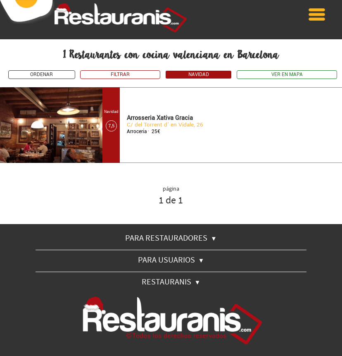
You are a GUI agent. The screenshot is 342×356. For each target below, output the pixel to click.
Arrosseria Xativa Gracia (160, 118)
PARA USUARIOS (171, 259)
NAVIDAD (198, 74)
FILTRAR (120, 74)
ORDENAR (41, 74)
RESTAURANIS (171, 281)
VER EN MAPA (287, 74)
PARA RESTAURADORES (171, 237)
